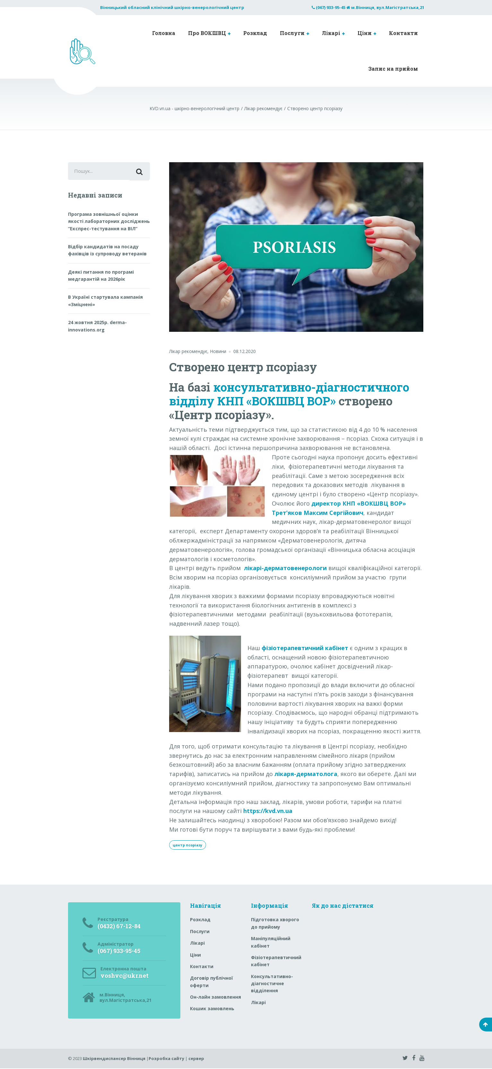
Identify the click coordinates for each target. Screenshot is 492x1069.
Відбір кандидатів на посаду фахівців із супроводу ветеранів (107, 252)
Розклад (255, 33)
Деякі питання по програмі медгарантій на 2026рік (101, 277)
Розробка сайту (166, 1059)
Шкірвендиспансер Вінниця (114, 1059)
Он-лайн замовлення (215, 997)
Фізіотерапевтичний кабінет (276, 961)
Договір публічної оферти (211, 982)
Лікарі (331, 33)
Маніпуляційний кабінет (270, 942)
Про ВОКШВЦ (207, 33)
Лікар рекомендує (188, 351)
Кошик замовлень (212, 1009)
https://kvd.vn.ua (267, 811)
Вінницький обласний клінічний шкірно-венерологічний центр (172, 7)
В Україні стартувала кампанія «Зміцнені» (105, 302)
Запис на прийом (393, 68)
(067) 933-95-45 (330, 7)
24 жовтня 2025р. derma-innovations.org (97, 327)
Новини (218, 351)
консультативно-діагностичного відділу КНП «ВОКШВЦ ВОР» (289, 394)
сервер (196, 1059)
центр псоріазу (189, 845)
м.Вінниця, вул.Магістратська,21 (387, 7)
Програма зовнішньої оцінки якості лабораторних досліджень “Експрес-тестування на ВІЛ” (109, 223)
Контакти (403, 33)
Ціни (365, 33)
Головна (163, 33)
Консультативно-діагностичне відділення (272, 984)
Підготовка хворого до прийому (275, 924)
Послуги (292, 33)
